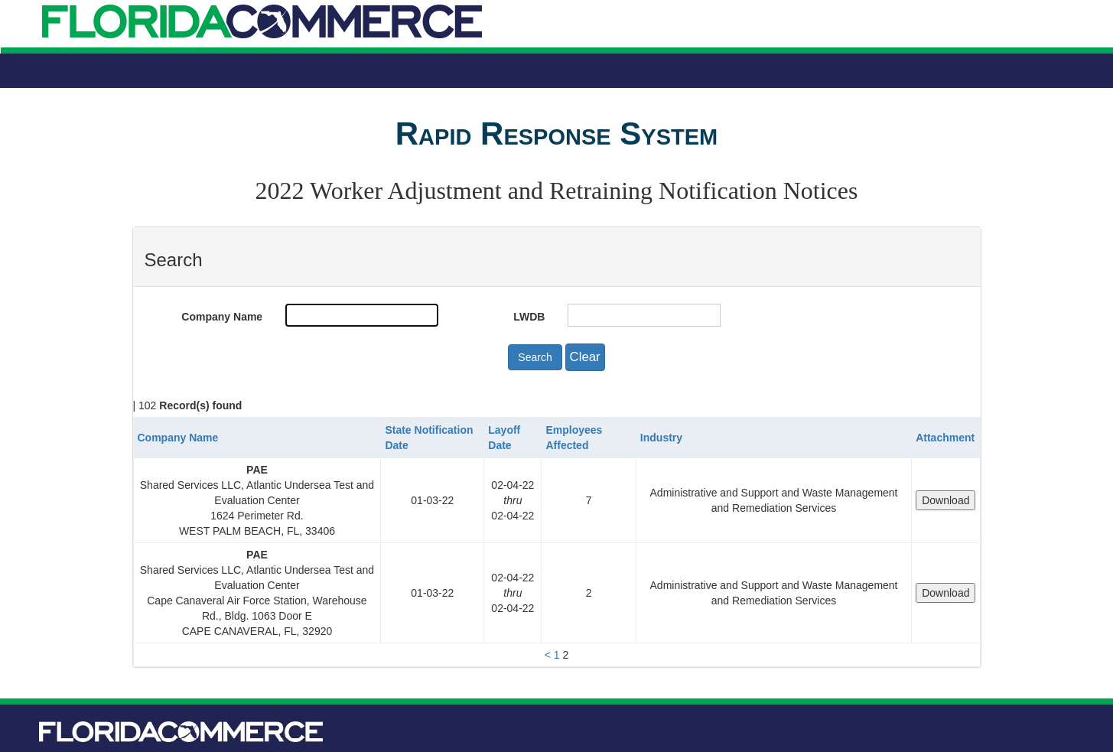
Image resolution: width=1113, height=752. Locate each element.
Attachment (945, 437)
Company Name (221, 317)
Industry (661, 437)
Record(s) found (200, 405)
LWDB (529, 317)
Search (535, 357)
